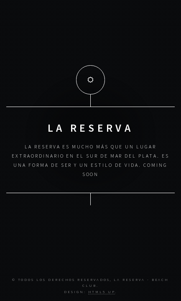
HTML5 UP (101, 291)
